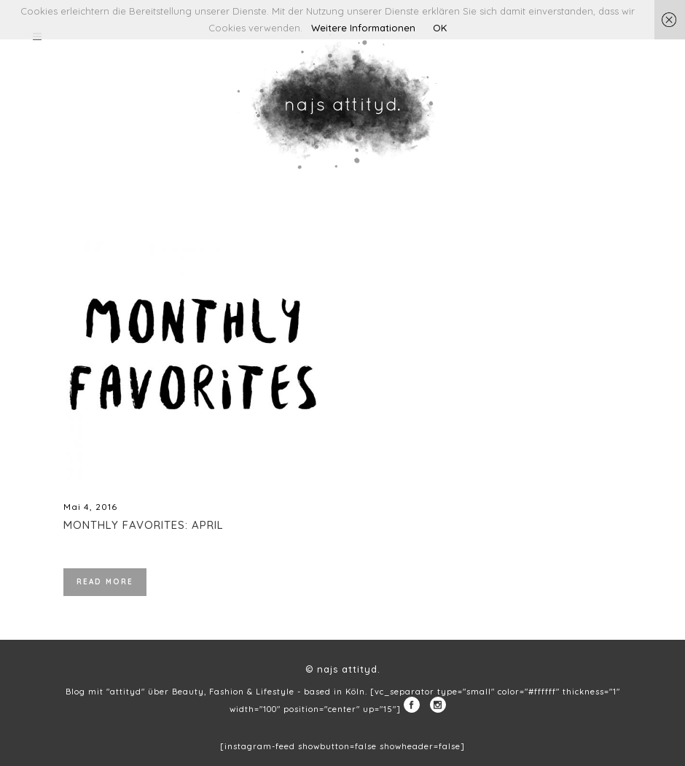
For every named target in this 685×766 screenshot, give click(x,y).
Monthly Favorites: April (143, 525)
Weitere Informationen (363, 28)
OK (440, 28)
